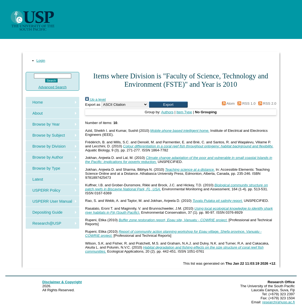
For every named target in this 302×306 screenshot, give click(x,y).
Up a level (95, 99)
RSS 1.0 (245, 103)
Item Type (184, 112)
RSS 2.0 (266, 103)
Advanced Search (52, 87)
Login (40, 61)
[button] (168, 104)
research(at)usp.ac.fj (278, 302)
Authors (167, 112)
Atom (227, 103)
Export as (92, 105)
